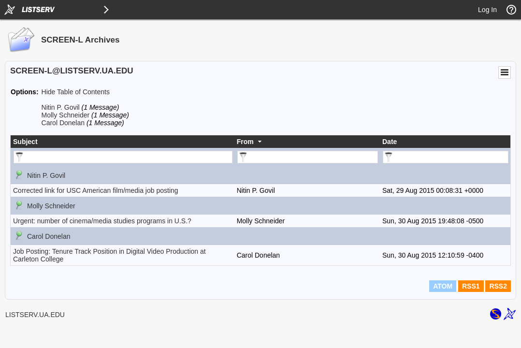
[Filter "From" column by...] (307, 157)
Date (389, 141)
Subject (25, 141)
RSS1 (471, 286)
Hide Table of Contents (76, 92)
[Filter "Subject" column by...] (123, 157)
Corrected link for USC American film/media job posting (95, 190)
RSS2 (498, 286)
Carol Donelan (63, 123)
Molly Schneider (66, 115)
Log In (487, 10)
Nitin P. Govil (61, 107)
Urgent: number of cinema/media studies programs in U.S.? (102, 221)
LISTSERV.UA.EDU (35, 315)
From (245, 141)
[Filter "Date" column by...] (445, 157)
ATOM (442, 286)
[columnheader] (122, 141)
